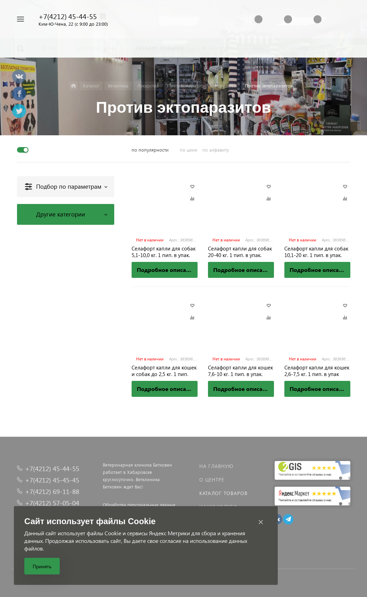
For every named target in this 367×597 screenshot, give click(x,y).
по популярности (150, 150)
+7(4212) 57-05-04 (52, 502)
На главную (216, 466)
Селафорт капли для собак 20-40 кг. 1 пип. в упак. (240, 251)
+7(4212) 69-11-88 (52, 491)
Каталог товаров (223, 493)
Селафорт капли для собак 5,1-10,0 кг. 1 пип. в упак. (163, 251)
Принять (42, 566)
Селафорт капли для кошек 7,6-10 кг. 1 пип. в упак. (240, 370)
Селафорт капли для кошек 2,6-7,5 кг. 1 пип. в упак (316, 370)
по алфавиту (215, 150)
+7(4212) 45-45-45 (52, 480)
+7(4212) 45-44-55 (68, 16)
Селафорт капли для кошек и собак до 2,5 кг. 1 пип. (164, 370)
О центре (211, 479)
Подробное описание (166, 269)
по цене (188, 150)
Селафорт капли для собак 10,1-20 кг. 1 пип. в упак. (316, 251)
